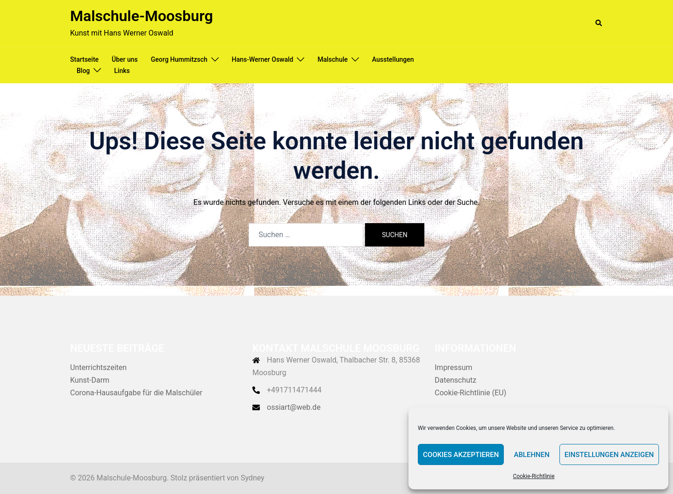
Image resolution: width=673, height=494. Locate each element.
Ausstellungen (393, 59)
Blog (83, 70)
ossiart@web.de (294, 407)
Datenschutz (455, 380)
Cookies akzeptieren (461, 454)
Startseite (84, 59)
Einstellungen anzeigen (609, 454)
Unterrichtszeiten (98, 367)
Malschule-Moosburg (141, 16)
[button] (599, 23)
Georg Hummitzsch (179, 59)
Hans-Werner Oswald (263, 59)
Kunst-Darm (89, 380)
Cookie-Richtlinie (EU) (470, 392)
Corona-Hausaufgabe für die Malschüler (136, 392)
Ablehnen (531, 454)
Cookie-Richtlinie (533, 476)
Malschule (332, 59)
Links (121, 70)
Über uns (125, 59)
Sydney (253, 477)
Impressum (454, 367)
